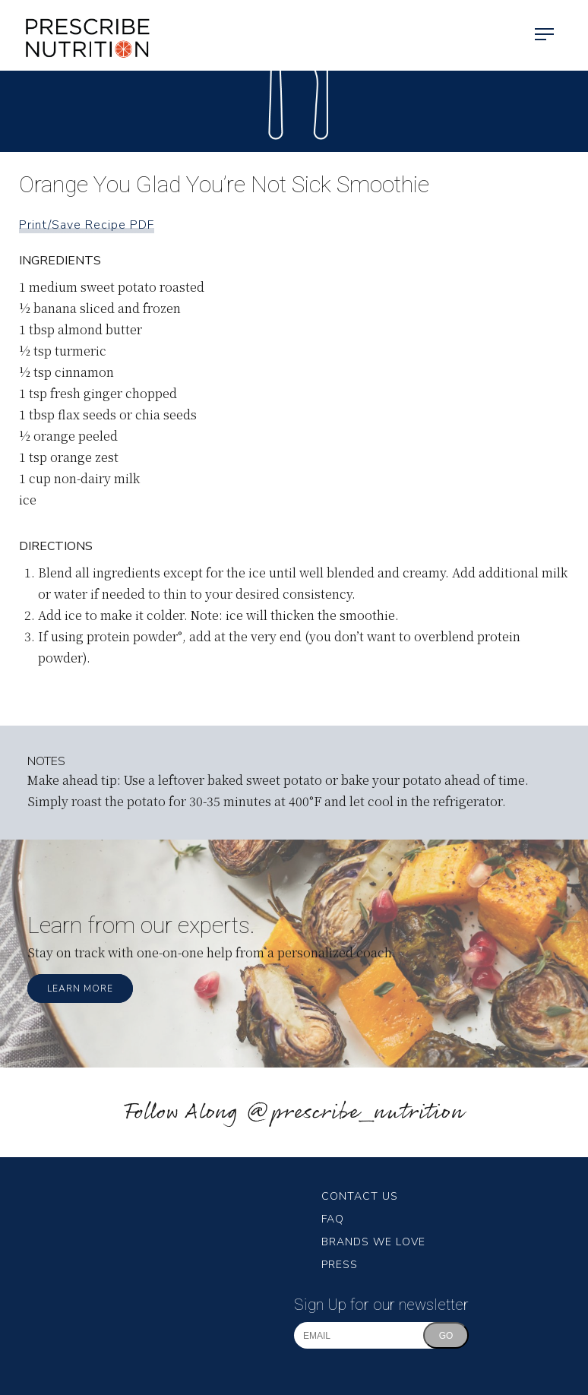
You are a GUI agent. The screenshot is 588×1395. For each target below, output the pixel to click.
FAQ (332, 1219)
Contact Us (359, 1196)
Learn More (80, 988)
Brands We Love (373, 1242)
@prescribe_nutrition (355, 1113)
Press (339, 1264)
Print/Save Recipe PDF (86, 225)
